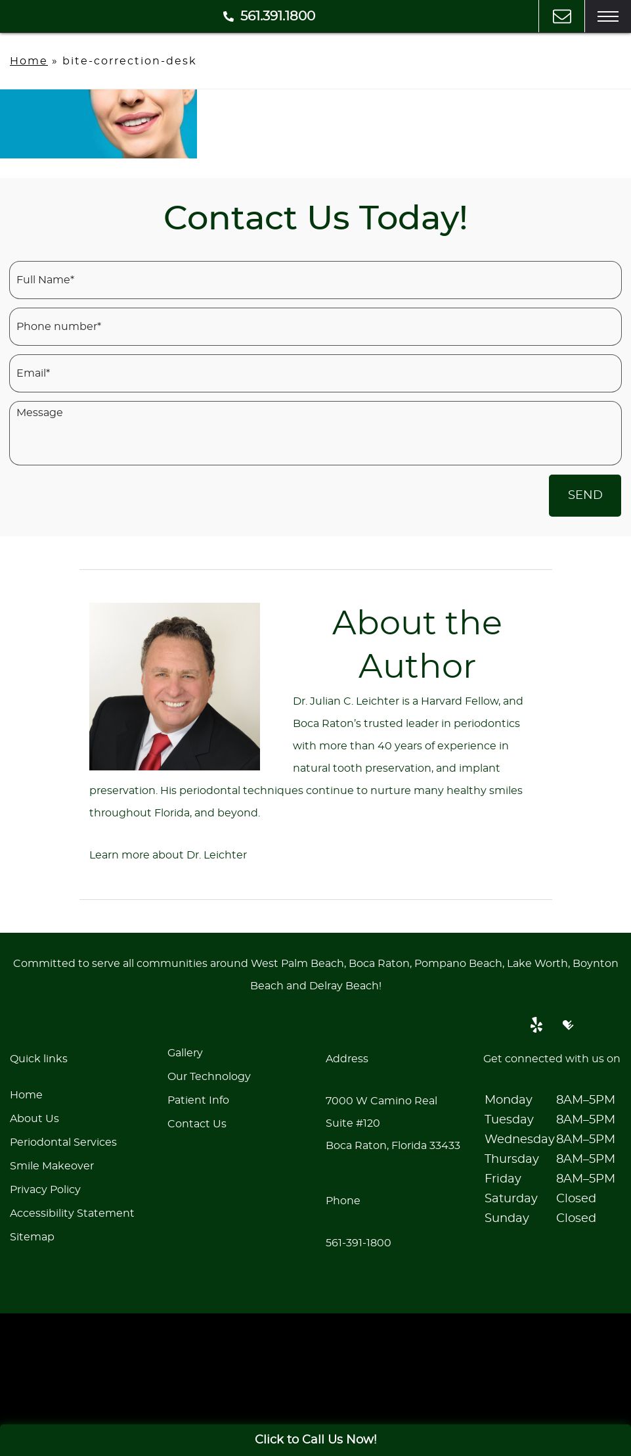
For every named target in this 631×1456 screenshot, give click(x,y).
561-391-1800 (358, 1243)
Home (29, 61)
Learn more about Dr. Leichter (168, 855)
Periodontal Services (63, 1142)
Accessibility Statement (72, 1213)
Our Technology (209, 1076)
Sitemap (32, 1237)
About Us (34, 1119)
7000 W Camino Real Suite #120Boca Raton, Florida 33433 (393, 1123)
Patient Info (198, 1100)
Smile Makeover (52, 1166)
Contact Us (197, 1124)
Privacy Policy (45, 1190)
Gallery (185, 1053)
